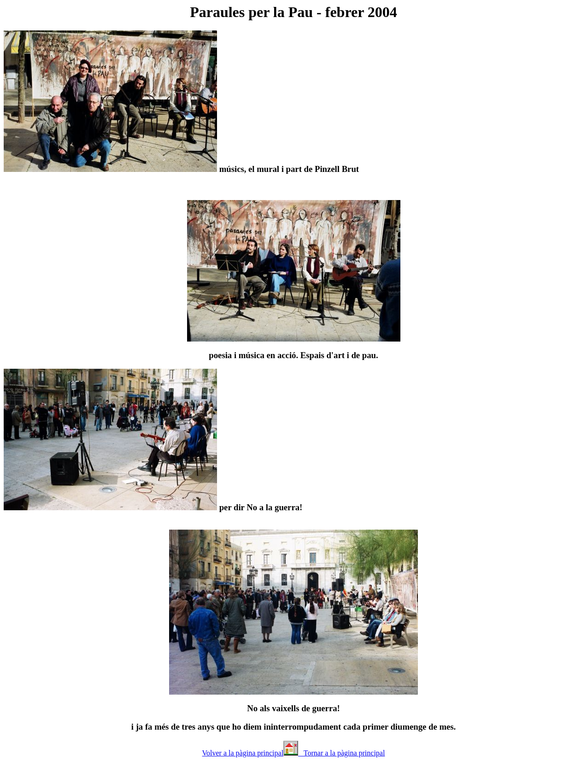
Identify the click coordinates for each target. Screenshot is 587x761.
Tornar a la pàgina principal (341, 753)
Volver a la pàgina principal (243, 753)
